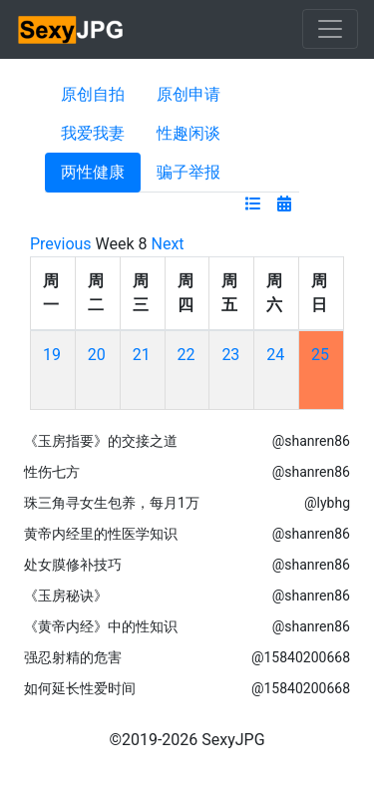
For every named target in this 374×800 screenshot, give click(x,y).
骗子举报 (188, 172)
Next (168, 243)
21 (142, 354)
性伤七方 (52, 472)
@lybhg (327, 503)
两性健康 (93, 172)
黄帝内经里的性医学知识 (101, 534)
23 (230, 354)
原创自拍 (93, 94)
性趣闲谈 (188, 133)
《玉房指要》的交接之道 (101, 441)
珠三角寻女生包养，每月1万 (111, 503)
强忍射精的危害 (73, 657)
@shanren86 (311, 441)
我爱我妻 (93, 133)
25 (320, 354)
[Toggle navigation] (330, 29)
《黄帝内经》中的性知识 (101, 626)
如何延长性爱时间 (80, 688)
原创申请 (188, 94)
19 (52, 354)
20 (97, 354)
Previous (61, 243)
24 (275, 354)
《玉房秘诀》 (66, 595)
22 (186, 354)
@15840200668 (300, 657)
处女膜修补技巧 (73, 565)
